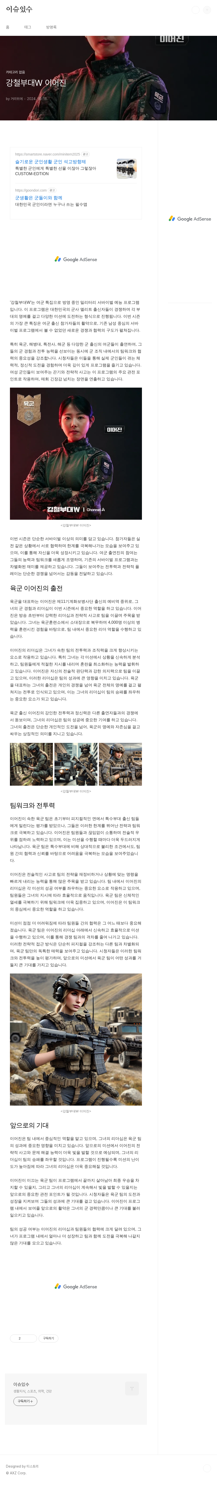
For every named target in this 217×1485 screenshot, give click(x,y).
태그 (27, 27)
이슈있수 (19, 9)
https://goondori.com (31, 190)
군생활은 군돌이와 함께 (38, 197)
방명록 (51, 27)
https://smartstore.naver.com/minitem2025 (47, 154)
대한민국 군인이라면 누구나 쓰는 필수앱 (51, 204)
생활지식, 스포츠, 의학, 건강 (32, 1391)
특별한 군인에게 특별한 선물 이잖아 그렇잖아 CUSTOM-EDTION (55, 171)
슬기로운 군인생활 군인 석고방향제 (50, 161)
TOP (207, 1468)
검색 (195, 10)
